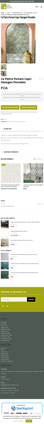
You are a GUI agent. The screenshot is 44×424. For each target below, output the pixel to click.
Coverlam (4, 322)
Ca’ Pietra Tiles (5, 340)
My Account (4, 355)
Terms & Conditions (7, 361)
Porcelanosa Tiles (6, 338)
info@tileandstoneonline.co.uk (10, 384)
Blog (2, 350)
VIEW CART (40, 203)
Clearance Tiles (5, 333)
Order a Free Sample (28, 107)
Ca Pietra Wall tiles (21, 121)
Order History (5, 357)
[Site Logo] (7, 7)
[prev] (39, 78)
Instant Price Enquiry (10, 107)
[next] (42, 78)
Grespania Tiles (5, 336)
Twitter (7, 306)
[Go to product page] (5, 224)
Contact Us (4, 351)
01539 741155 (31, 1)
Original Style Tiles (6, 335)
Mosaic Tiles (4, 331)
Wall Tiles (4, 323)
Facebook (3, 306)
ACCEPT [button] (29, 421)
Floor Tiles (4, 325)
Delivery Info (4, 353)
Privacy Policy (5, 359)
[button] (42, 6)
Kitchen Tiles (4, 327)
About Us (3, 348)
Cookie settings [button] (18, 421)
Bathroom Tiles (11, 121)
